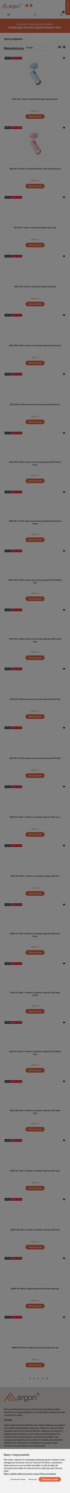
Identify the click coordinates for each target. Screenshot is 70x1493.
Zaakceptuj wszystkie (50, 1479)
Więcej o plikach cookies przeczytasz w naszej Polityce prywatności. (30, 1473)
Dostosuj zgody (32, 1479)
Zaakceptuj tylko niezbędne (18, 1479)
